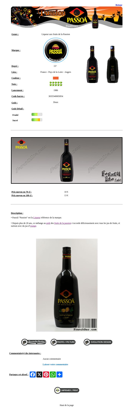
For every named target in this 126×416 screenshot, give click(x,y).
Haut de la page (67, 405)
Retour (119, 5)
